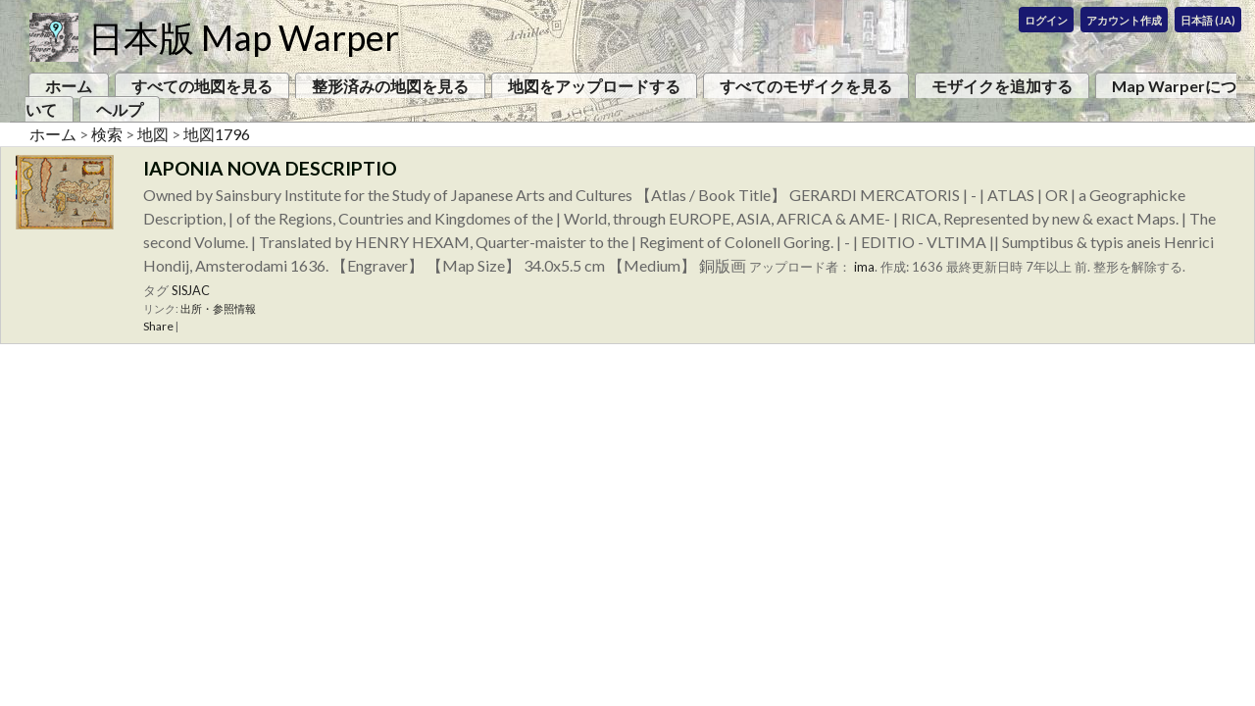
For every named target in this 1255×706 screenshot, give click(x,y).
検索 (107, 134)
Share (158, 326)
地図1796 (216, 134)
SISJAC (191, 290)
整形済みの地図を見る (390, 85)
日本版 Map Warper (243, 37)
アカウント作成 (1124, 20)
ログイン (1046, 20)
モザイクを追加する (1002, 85)
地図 (153, 134)
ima (864, 267)
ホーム (68, 85)
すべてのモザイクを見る (806, 85)
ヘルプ (119, 109)
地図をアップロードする (594, 85)
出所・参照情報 (218, 308)
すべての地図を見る (202, 85)
